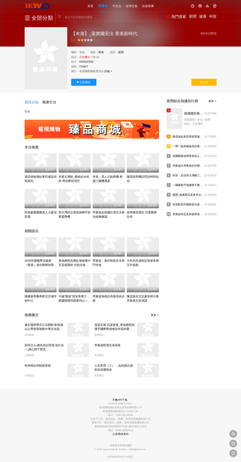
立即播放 (84, 82)
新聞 (121, 52)
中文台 (116, 5)
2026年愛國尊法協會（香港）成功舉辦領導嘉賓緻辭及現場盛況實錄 (41, 262)
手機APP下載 (119, 397)
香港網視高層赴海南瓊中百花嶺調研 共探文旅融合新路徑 (75, 262)
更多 (155, 312)
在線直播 (148, 5)
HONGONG (86, 61)
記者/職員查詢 (121, 431)
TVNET (83, 66)
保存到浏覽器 (208, 33)
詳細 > (108, 71)
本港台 (103, 6)
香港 (101, 52)
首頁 (90, 5)
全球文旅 (131, 5)
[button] (33, 101)
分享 (204, 82)
